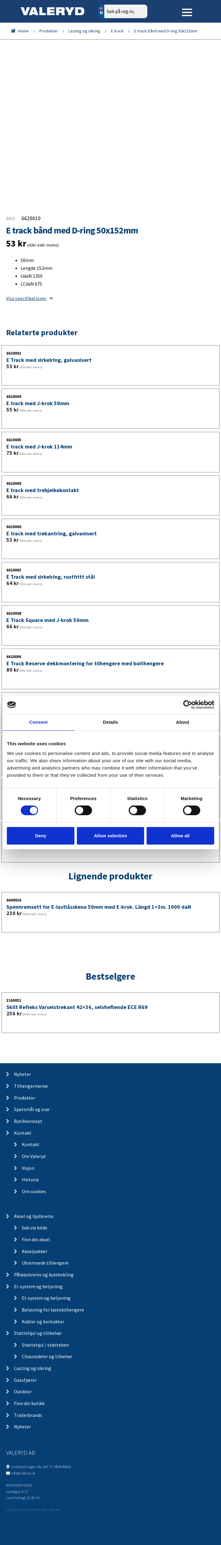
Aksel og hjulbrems (34, 1216)
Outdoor (23, 1391)
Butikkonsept (28, 1121)
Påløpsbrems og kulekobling (44, 1275)
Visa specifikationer (29, 298)
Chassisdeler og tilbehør (47, 1356)
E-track (117, 31)
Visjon (28, 1168)
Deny (40, 835)
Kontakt (23, 1133)
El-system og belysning (38, 1286)
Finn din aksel (36, 1239)
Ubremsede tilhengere (45, 1263)
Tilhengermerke (31, 1086)
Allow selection (110, 835)
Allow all (180, 835)
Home (23, 31)
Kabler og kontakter (43, 1321)
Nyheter (22, 1074)
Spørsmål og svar (32, 1109)
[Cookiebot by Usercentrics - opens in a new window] (187, 704)
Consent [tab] (38, 722)
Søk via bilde (34, 1228)
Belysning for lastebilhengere (53, 1310)
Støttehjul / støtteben (45, 1345)
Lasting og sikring (84, 31)
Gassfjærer (25, 1380)
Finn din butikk (29, 1403)
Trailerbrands (28, 1415)
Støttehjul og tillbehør (38, 1333)
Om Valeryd (33, 1156)
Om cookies (34, 1191)
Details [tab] (110, 722)
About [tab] (182, 722)
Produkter (48, 31)
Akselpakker (34, 1251)
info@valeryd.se (23, 1473)
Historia (30, 1179)
